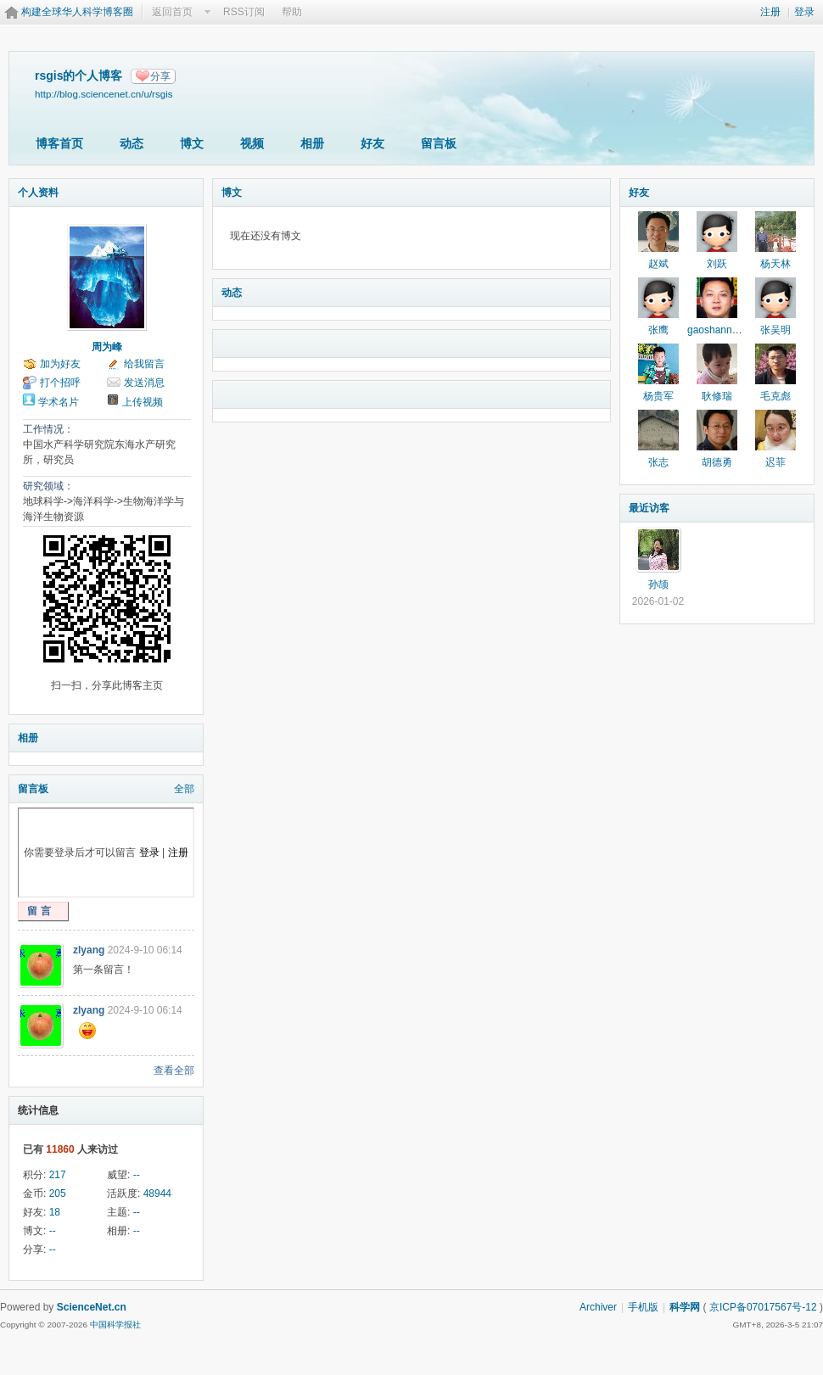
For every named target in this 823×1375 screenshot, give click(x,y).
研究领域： (48, 486)
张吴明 (775, 330)
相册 (312, 143)
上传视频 (142, 402)
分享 (160, 76)
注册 (770, 12)
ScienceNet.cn (91, 1307)
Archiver (598, 1307)
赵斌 (658, 264)
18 (54, 1212)
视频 (252, 143)
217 (57, 1175)
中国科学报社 (115, 1324)
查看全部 (174, 1070)
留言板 (438, 143)
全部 (184, 789)
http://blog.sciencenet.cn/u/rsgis (104, 93)
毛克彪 (775, 396)
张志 (658, 462)
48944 (157, 1193)
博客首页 (59, 143)
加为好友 (60, 364)
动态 (131, 143)
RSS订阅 (244, 12)
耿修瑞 (717, 396)
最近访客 (649, 508)
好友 (372, 143)
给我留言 (144, 364)
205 (57, 1193)
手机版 (643, 1307)
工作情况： (48, 429)
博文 (192, 143)
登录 (804, 12)
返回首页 (172, 12)
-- (136, 1175)
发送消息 (144, 382)
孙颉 (658, 584)
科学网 (684, 1307)
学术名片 (58, 402)
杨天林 (775, 264)
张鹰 (658, 330)
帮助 (292, 12)
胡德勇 (717, 462)
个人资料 (38, 192)
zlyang (88, 950)
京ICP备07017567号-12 (763, 1307)
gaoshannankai (721, 330)
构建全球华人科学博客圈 (77, 12)
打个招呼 (60, 382)
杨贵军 (658, 396)
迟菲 (775, 462)
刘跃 (717, 264)
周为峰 (107, 347)
